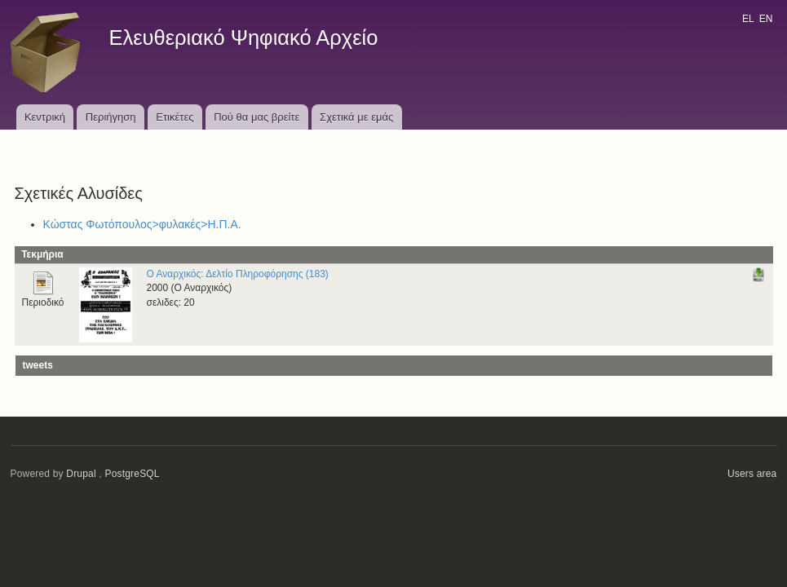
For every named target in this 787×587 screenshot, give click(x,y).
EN (766, 18)
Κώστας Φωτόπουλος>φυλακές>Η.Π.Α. (142, 224)
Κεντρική (44, 117)
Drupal (81, 473)
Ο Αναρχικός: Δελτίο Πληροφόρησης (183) (238, 274)
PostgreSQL (131, 473)
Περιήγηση (111, 117)
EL (748, 18)
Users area (752, 473)
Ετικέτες (174, 117)
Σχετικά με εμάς (356, 117)
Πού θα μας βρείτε (256, 117)
